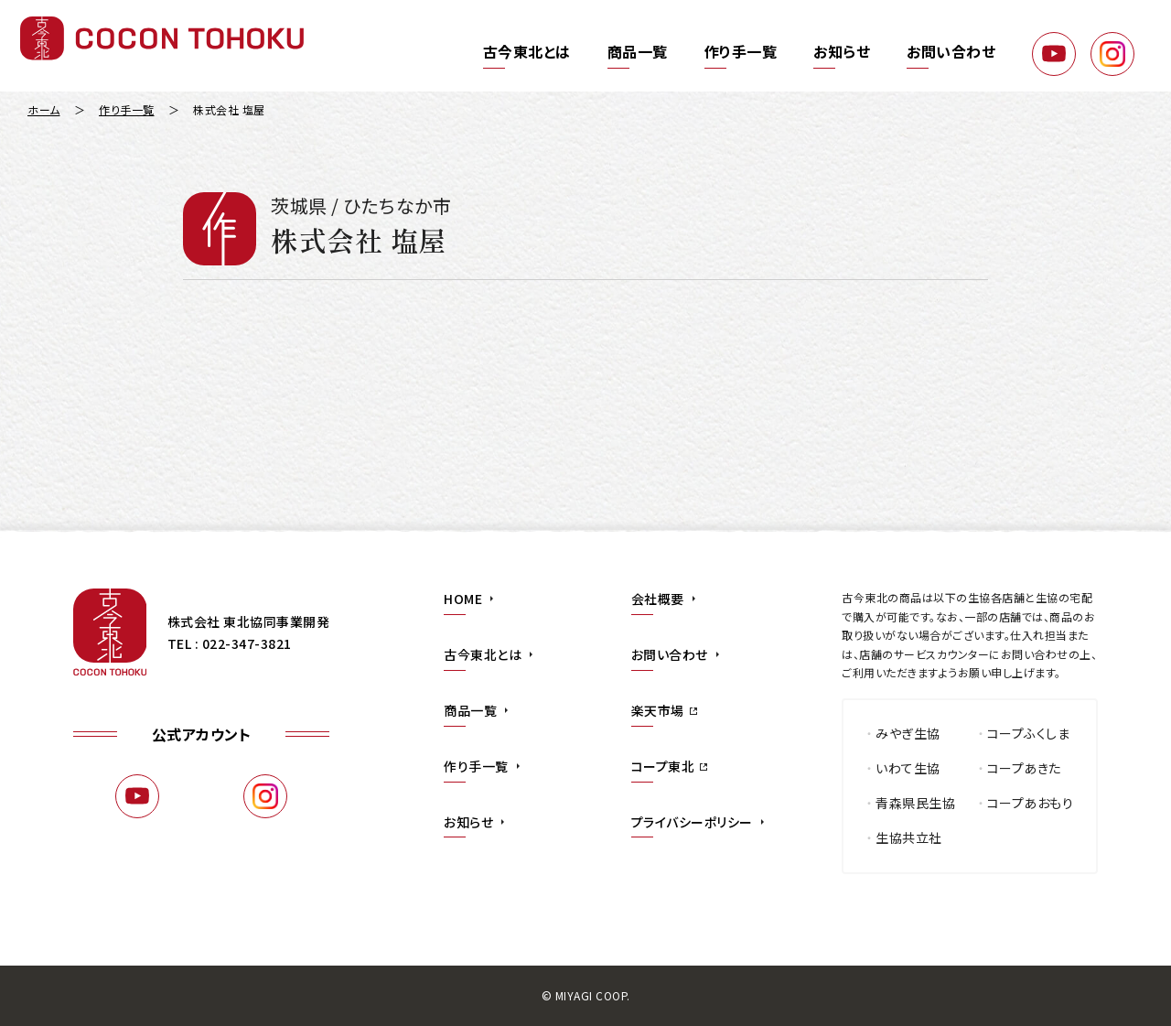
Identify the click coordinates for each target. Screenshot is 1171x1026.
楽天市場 (657, 710)
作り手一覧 (741, 51)
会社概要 (657, 598)
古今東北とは (527, 51)
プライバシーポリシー (692, 822)
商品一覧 (637, 51)
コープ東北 (663, 766)
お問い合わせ (951, 51)
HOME (463, 598)
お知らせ (841, 51)
